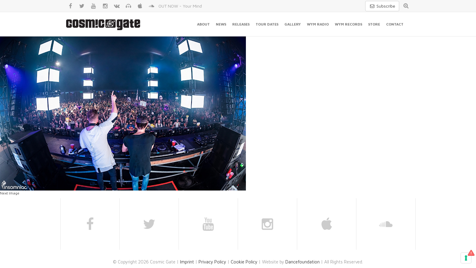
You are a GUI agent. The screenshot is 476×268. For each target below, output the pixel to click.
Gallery (292, 24)
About (203, 24)
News (221, 24)
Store (374, 24)
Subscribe (382, 6)
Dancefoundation (302, 261)
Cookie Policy (244, 261)
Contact (394, 24)
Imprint (187, 261)
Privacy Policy (212, 261)
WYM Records (348, 24)
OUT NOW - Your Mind (180, 6)
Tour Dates (267, 24)
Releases (241, 24)
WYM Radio (318, 24)
